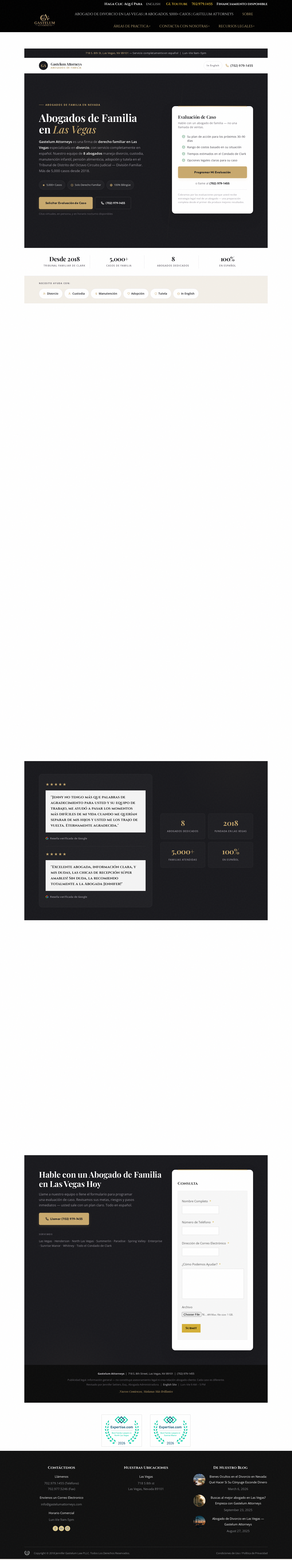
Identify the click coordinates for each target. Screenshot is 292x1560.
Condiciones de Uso (228, 1554)
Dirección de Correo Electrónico (205, 1243)
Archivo (187, 1309)
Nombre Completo (196, 1201)
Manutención (106, 293)
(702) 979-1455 (113, 203)
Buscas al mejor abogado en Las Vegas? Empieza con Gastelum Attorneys (238, 1501)
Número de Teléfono (198, 1222)
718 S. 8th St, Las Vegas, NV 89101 (107, 53)
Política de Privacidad (255, 1554)
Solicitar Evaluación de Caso (65, 203)
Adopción (135, 293)
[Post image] (199, 1481)
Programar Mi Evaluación (212, 172)
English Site (170, 1385)
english (153, 4)
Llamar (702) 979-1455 (64, 1219)
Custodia (77, 293)
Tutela (161, 293)
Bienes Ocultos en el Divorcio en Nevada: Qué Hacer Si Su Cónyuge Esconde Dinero (238, 1480)
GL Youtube (177, 4)
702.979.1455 (202, 4)
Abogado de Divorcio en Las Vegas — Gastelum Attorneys (238, 1522)
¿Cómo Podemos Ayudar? (201, 1264)
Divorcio (50, 293)
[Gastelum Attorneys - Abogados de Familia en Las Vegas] (60, 65)
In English (213, 65)
